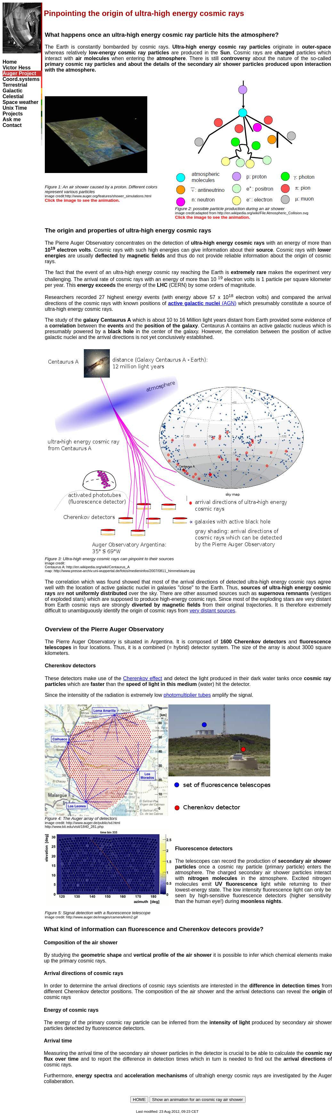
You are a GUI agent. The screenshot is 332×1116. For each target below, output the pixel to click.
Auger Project (19, 73)
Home (10, 62)
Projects (13, 113)
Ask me (12, 119)
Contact (12, 125)
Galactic (12, 90)
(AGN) (202, 303)
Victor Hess (17, 67)
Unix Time (15, 108)
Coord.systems (21, 79)
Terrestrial (15, 85)
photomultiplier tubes (187, 695)
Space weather (20, 102)
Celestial (13, 96)
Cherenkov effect (142, 678)
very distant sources (212, 610)
